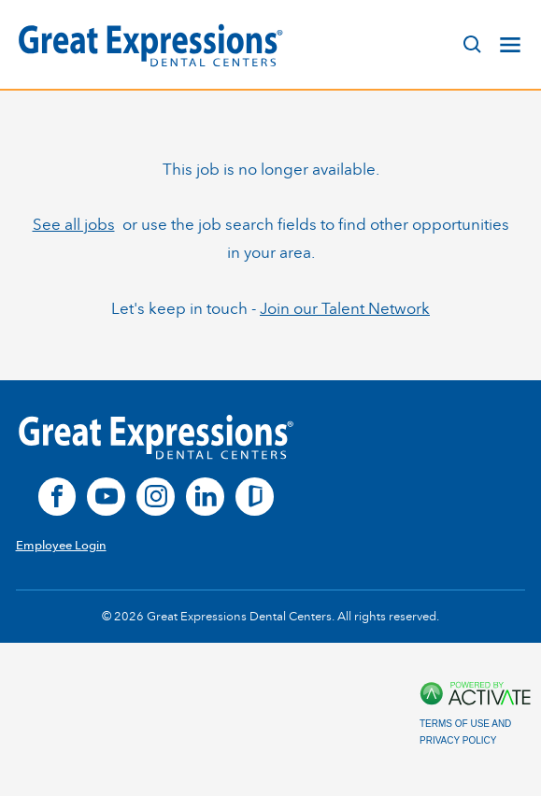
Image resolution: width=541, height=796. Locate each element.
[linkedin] (205, 496)
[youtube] (106, 496)
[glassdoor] (254, 496)
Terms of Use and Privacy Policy (465, 732)
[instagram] (155, 496)
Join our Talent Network (345, 308)
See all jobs (74, 224)
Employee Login (61, 545)
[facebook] (57, 496)
